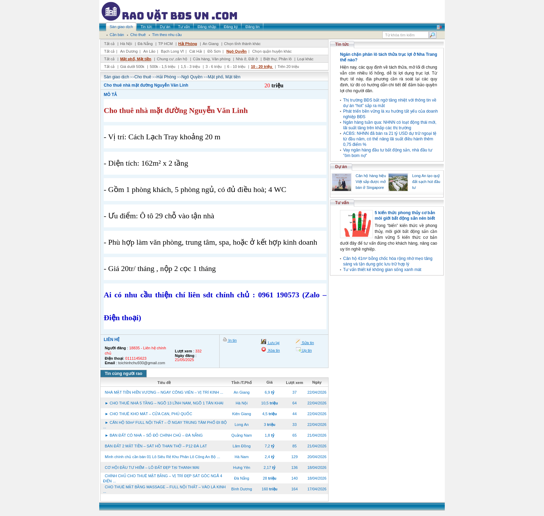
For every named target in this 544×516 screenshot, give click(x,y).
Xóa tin (273, 350)
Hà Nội (126, 44)
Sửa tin (307, 343)
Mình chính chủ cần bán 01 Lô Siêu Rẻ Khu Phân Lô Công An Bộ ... (162, 457)
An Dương (129, 51)
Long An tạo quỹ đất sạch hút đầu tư (426, 182)
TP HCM (165, 44)
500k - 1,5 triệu (163, 66)
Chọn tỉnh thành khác (242, 44)
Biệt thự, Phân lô (277, 59)
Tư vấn (342, 202)
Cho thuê (142, 77)
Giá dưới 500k (132, 66)
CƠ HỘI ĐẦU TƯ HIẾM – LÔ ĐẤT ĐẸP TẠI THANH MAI (152, 467)
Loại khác (305, 59)
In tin (232, 340)
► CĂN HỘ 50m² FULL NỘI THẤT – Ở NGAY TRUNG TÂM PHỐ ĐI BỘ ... (165, 424)
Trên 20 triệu (288, 66)
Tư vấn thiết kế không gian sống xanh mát (382, 269)
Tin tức (342, 44)
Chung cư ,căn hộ (172, 59)
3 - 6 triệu (213, 66)
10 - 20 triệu (262, 66)
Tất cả (109, 44)
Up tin (306, 350)
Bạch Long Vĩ (172, 51)
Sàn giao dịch (116, 77)
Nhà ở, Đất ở (247, 59)
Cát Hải (195, 51)
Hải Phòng (187, 44)
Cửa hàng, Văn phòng (211, 59)
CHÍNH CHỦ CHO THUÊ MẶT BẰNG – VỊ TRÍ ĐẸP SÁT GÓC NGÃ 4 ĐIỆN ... (162, 478)
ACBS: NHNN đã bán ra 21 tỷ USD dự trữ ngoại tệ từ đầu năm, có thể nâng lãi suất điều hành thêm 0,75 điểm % (389, 139)
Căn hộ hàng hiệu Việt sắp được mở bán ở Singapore (371, 182)
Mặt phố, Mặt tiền (135, 59)
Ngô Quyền (236, 51)
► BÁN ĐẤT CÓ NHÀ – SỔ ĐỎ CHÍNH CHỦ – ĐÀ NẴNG (154, 435)
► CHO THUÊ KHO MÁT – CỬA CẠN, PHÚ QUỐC (148, 414)
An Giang (211, 44)
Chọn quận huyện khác (272, 51)
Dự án (341, 166)
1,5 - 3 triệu (191, 66)
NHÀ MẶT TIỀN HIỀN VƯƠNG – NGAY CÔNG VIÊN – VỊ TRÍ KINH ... (164, 392)
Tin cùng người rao (123, 373)
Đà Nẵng (145, 44)
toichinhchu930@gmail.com (141, 363)
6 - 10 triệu (237, 66)
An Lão (149, 51)
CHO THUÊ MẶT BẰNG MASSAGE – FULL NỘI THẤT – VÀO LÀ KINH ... (164, 489)
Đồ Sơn (214, 51)
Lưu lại (273, 343)
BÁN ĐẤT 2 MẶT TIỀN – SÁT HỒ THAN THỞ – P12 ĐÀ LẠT (156, 446)
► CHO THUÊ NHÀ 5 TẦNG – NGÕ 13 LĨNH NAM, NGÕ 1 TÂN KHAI (164, 403)
